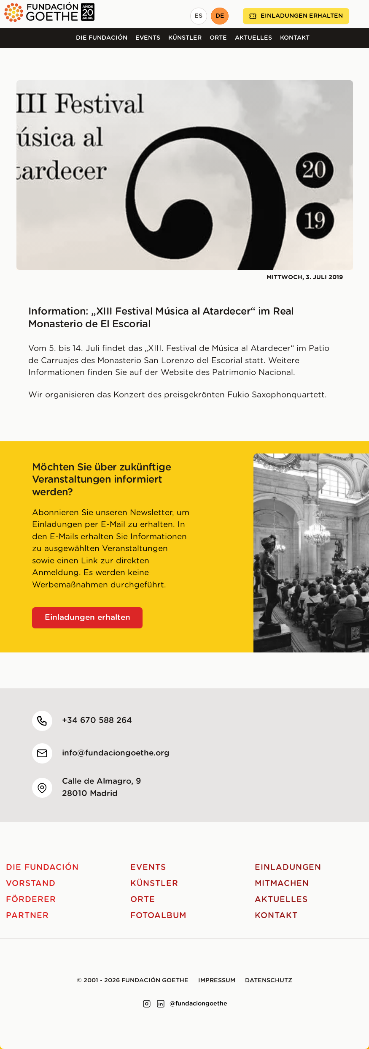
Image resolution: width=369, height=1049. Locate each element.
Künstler (185, 38)
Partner (27, 916)
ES (198, 16)
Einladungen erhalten (296, 16)
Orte (218, 38)
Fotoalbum (158, 916)
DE (219, 16)
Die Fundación (101, 38)
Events (147, 38)
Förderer (31, 900)
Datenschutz (268, 981)
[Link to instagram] (147, 1004)
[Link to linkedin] (161, 1004)
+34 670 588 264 (97, 721)
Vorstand (31, 884)
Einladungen (288, 868)
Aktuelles (253, 38)
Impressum (216, 981)
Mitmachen (282, 884)
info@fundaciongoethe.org (116, 753)
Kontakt (295, 38)
